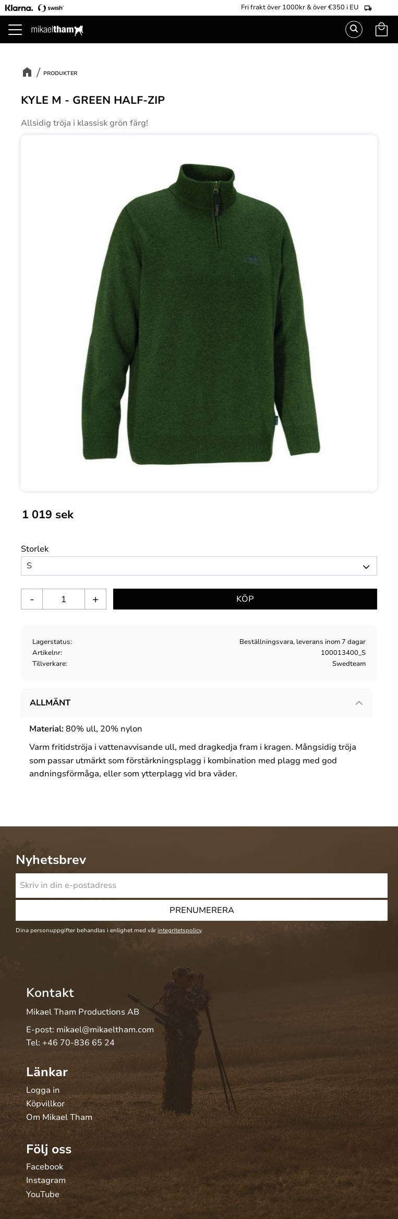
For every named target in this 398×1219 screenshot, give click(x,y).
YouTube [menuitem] (42, 1195)
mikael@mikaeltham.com (105, 1029)
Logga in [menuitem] (43, 1090)
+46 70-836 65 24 (78, 1043)
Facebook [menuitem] (44, 1167)
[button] (385, 599)
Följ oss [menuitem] (48, 1149)
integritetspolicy (179, 930)
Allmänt (50, 703)
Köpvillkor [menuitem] (45, 1104)
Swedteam (349, 663)
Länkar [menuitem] (47, 1072)
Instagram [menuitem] (46, 1181)
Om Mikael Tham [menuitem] (59, 1118)
